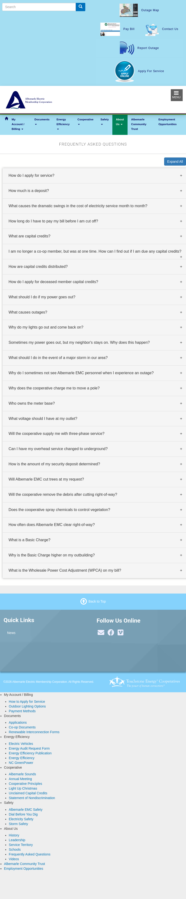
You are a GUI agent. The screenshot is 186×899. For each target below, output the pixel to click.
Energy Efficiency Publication (30, 753)
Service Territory (21, 845)
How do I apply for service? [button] (31, 175)
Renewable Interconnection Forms (34, 732)
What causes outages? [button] (28, 312)
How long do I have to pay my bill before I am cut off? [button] (53, 221)
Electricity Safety (21, 819)
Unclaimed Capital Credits (28, 793)
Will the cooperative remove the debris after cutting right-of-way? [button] (63, 494)
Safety (104, 121)
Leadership (17, 840)
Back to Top (97, 601)
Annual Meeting (20, 779)
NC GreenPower (21, 763)
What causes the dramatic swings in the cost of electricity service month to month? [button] (78, 206)
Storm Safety (18, 824)
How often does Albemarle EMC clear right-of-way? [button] (52, 525)
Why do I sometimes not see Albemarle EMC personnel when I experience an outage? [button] (81, 373)
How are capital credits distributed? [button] (38, 267)
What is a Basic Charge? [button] (29, 540)
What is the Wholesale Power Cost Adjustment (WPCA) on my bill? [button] (65, 570)
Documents (42, 121)
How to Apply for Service (27, 701)
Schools (15, 849)
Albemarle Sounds (22, 774)
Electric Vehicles (21, 744)
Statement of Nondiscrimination (32, 798)
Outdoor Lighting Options (27, 706)
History (14, 835)
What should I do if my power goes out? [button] (42, 297)
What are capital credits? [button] (29, 236)
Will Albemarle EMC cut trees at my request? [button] (46, 479)
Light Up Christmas (23, 788)
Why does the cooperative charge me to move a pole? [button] (54, 388)
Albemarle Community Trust (138, 124)
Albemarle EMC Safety (26, 809)
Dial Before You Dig (23, 814)
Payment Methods (22, 711)
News (11, 633)
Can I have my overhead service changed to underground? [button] (58, 449)
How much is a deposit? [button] (29, 190)
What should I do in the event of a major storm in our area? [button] (58, 358)
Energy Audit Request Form (29, 748)
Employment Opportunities (167, 122)
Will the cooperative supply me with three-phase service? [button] (57, 434)
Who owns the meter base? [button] (32, 403)
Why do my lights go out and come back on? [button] (46, 327)
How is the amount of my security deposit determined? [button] (54, 464)
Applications (18, 722)
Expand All (175, 161)
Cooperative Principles (25, 784)
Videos (14, 859)
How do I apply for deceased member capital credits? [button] (53, 282)
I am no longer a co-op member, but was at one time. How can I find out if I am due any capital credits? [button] (95, 251)
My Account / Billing (18, 124)
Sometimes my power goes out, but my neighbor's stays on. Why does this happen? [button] (79, 342)
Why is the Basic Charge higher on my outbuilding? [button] (52, 555)
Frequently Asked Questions (29, 854)
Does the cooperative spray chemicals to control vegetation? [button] (59, 509)
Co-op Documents (22, 727)
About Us (120, 122)
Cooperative (85, 121)
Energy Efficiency (63, 124)
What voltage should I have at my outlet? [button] (43, 418)
